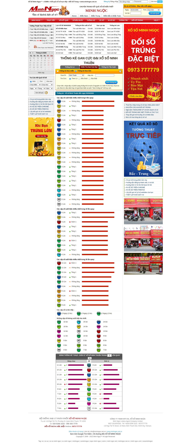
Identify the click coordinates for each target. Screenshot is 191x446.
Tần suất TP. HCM (79, 31)
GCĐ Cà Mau (99, 37)
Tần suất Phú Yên (78, 50)
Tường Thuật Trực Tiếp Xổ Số (40, 26)
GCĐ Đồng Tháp (100, 34)
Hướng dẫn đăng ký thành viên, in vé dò (140, 182)
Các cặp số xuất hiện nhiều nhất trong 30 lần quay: (76, 259)
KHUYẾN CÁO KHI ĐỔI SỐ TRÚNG (138, 107)
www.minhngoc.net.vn (114, 431)
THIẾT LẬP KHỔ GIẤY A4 (39, 114)
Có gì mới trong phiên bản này (40, 99)
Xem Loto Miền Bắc (113, 41)
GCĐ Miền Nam (100, 28)
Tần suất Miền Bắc (79, 41)
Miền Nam (84, 16)
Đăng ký (107, 1)
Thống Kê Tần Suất (108, 67)
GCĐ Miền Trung (100, 47)
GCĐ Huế (98, 53)
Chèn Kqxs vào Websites (43, 46)
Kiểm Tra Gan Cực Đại (89, 67)
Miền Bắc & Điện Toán (112, 16)
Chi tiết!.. (90, 28)
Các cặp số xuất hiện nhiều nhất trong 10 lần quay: (76, 209)
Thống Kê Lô (70, 67)
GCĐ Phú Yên (99, 50)
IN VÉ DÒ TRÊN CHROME (39, 107)
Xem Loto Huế (111, 53)
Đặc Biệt (93, 78)
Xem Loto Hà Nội (112, 43)
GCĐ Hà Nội (99, 43)
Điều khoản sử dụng (76, 431)
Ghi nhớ (153, 1)
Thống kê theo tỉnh (83, 71)
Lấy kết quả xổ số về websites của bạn (139, 192)
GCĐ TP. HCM (99, 31)
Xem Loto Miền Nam (113, 28)
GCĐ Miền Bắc (99, 41)
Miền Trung (95, 16)
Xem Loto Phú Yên (113, 50)
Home (74, 16)
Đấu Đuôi (82, 78)
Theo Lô (73, 78)
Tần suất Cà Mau (78, 37)
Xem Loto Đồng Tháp (114, 34)
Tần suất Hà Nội (78, 43)
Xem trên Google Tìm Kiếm (81, 434)
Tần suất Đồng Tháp (79, 34)
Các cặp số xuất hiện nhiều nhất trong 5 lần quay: (75, 98)
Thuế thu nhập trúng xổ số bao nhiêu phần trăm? (143, 105)
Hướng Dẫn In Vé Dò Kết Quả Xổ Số (139, 185)
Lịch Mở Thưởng (48, 43)
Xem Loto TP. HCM (113, 31)
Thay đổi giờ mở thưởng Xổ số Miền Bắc (140, 115)
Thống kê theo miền (65, 71)
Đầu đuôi (48, 81)
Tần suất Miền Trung (79, 47)
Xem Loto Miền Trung (114, 47)
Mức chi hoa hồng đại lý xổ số (136, 117)
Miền (33, 81)
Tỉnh (40, 81)
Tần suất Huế (77, 53)
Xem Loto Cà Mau (113, 37)
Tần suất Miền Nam (79, 28)
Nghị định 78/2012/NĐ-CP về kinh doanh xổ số (142, 110)
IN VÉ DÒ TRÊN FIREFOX (39, 109)
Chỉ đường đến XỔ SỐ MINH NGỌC (107, 434)
